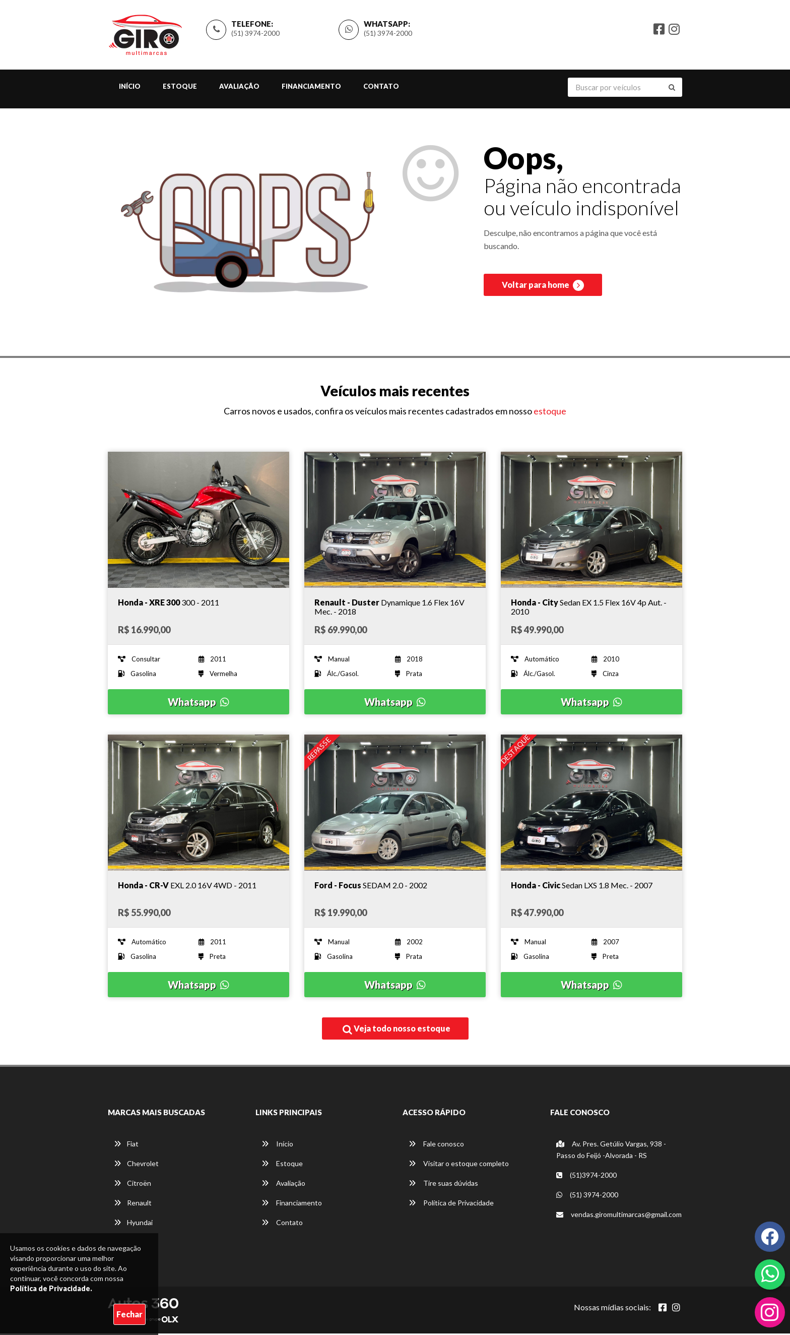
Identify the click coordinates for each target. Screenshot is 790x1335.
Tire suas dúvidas (443, 1184)
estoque (550, 412)
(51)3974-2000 (586, 1176)
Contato (381, 87)
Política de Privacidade (451, 1204)
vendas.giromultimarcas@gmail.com (619, 1215)
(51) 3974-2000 (255, 33)
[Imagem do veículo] (198, 521)
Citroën (132, 1184)
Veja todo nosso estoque (396, 1030)
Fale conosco (436, 1145)
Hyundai (133, 1224)
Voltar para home (543, 287)
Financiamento (311, 87)
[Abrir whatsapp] (770, 1273)
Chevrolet (136, 1165)
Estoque (180, 87)
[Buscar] (672, 88)
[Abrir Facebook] (663, 1308)
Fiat (126, 1145)
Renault (133, 1204)
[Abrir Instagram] (676, 1308)
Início (130, 87)
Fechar (129, 1314)
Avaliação (239, 87)
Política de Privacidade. (51, 1288)
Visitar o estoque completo (459, 1165)
